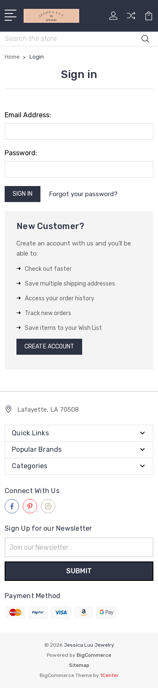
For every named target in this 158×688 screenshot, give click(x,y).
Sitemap (79, 665)
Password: (21, 153)
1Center (109, 675)
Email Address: (28, 115)
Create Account (49, 346)
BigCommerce (94, 655)
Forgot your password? (83, 194)
